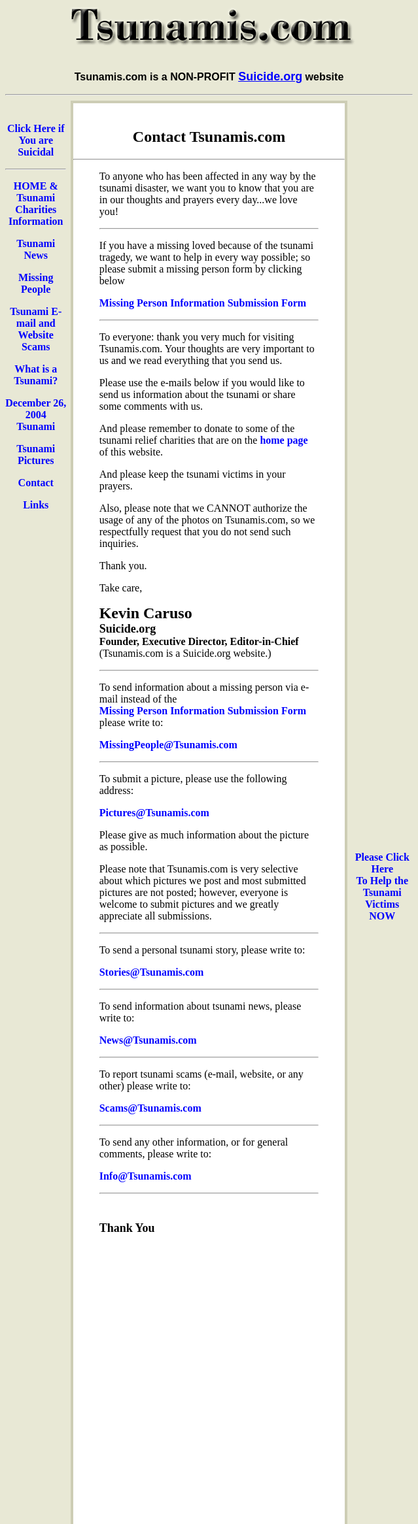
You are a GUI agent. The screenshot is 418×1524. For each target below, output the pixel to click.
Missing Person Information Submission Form (202, 302)
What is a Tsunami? (36, 374)
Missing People (35, 283)
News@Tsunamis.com (148, 1040)
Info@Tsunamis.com (145, 1176)
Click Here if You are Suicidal (36, 140)
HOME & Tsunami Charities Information (36, 203)
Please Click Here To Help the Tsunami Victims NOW (382, 886)
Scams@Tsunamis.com (150, 1108)
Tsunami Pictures (35, 454)
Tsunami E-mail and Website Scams (35, 329)
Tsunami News (35, 249)
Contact (36, 482)
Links (35, 504)
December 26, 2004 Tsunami (35, 414)
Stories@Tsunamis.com (151, 972)
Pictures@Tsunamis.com (154, 812)
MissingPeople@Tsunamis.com (168, 744)
